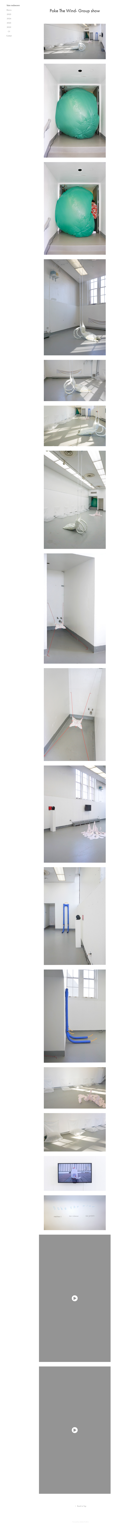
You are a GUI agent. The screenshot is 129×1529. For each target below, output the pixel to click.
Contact (9, 36)
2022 (9, 27)
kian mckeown (13, 5)
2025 (9, 14)
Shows (8, 10)
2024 (9, 18)
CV (9, 31)
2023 (9, 23)
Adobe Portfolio (84, 1522)
